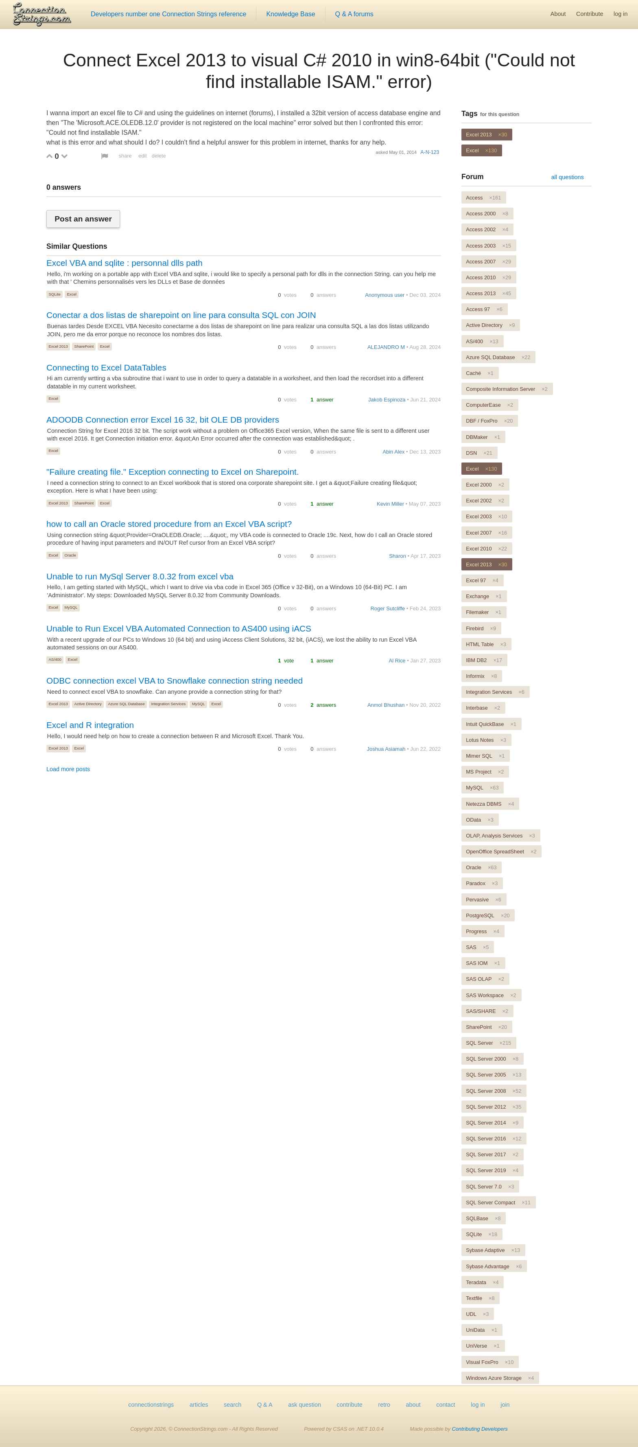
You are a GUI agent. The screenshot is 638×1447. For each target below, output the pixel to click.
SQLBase (483, 1218)
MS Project (485, 772)
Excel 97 (482, 580)
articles (199, 1404)
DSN (479, 453)
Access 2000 (487, 213)
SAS (477, 947)
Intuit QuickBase (491, 724)
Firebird (481, 628)
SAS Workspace (491, 995)
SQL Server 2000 (492, 1059)
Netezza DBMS (490, 804)
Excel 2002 (485, 501)
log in (620, 14)
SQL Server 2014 (492, 1123)
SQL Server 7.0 (490, 1187)
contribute (350, 1404)
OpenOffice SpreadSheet (501, 851)
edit (142, 156)
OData (480, 820)
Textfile (480, 1298)
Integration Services (168, 704)
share (125, 156)
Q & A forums (354, 14)
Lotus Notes (486, 740)
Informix (481, 676)
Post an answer (83, 219)
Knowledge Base (290, 14)
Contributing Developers (479, 1429)
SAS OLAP (485, 979)
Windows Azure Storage (500, 1378)
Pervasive (483, 900)
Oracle (70, 555)
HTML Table (486, 644)
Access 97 (484, 309)
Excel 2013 (58, 346)
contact (445, 1404)
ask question (304, 1404)
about (413, 1404)
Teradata (482, 1282)
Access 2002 (487, 229)
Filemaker (483, 612)
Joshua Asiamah (386, 749)
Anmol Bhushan (385, 705)
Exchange (484, 596)
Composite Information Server (507, 389)
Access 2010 (488, 277)
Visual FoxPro (489, 1362)
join (504, 1404)
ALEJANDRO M (386, 347)
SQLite (54, 294)
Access (483, 198)
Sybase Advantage (494, 1266)
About (558, 14)
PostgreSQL (487, 915)
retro (384, 1404)
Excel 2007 (486, 533)
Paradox (482, 883)
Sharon (397, 556)
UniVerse (483, 1346)
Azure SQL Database (126, 704)
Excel (71, 294)
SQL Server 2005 (493, 1075)
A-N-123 (429, 152)
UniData (481, 1330)
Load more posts (68, 769)
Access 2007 (488, 262)
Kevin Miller (390, 504)
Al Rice (397, 661)
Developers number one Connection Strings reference (168, 14)
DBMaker (483, 437)
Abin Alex (393, 452)
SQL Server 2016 (493, 1139)
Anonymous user (384, 295)
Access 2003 (488, 246)
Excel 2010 (486, 549)
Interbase (483, 708)
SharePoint (84, 346)
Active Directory (88, 704)
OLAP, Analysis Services (500, 836)
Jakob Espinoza (386, 400)
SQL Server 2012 (493, 1107)
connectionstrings (151, 1404)
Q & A (265, 1404)
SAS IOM (483, 963)
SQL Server (488, 1043)
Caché (480, 373)
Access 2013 (488, 293)
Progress (482, 931)
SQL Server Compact (498, 1202)
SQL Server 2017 (492, 1154)
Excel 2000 (485, 485)
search (232, 1404)
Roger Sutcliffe (387, 608)
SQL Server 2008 (493, 1091)
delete (159, 156)
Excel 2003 (486, 516)
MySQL (71, 607)
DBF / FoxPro (489, 421)
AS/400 (54, 659)
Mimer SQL (485, 756)
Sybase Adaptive (493, 1250)
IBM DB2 (484, 660)
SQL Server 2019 (492, 1170)
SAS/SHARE (487, 1011)
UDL (477, 1314)
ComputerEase (489, 405)
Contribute (589, 14)
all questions (567, 177)
